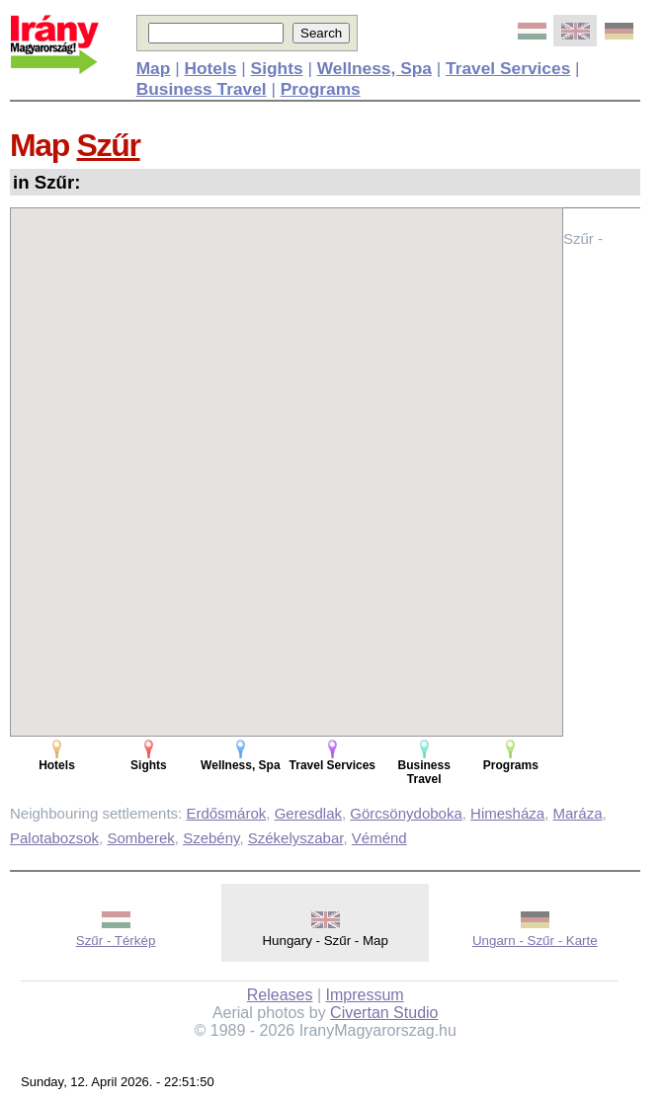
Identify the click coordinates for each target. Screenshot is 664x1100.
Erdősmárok (226, 813)
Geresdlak (308, 813)
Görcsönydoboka (405, 813)
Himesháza (507, 813)
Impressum (365, 994)
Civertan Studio (384, 1012)
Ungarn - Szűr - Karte (535, 940)
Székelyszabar (296, 837)
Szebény (211, 837)
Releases (280, 994)
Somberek (140, 837)
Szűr (108, 145)
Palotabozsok (54, 837)
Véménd (379, 837)
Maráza (577, 813)
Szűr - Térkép (116, 940)
